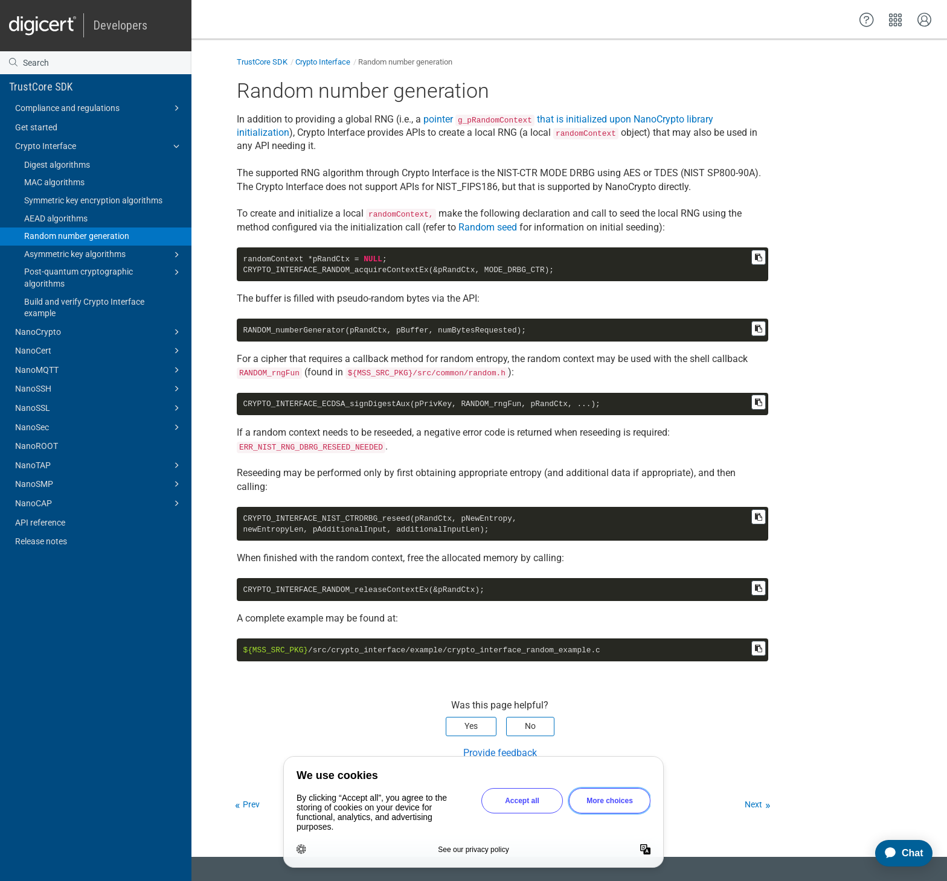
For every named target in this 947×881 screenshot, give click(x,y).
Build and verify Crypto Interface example (84, 308)
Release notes (41, 541)
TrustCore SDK (40, 86)
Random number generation (76, 236)
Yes (471, 726)
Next (753, 804)
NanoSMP (99, 484)
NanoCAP (99, 503)
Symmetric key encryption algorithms (93, 200)
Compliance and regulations (99, 108)
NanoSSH (99, 388)
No (530, 726)
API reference (40, 522)
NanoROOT (36, 446)
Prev (251, 804)
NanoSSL (99, 408)
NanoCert (99, 350)
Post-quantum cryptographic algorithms (103, 277)
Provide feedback (500, 753)
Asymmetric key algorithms (103, 254)
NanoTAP (99, 465)
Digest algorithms (57, 165)
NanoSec (99, 427)
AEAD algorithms (56, 218)
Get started (36, 127)
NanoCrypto (99, 332)
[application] (898, 853)
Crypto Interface (99, 146)
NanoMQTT (99, 370)
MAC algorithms (54, 182)
